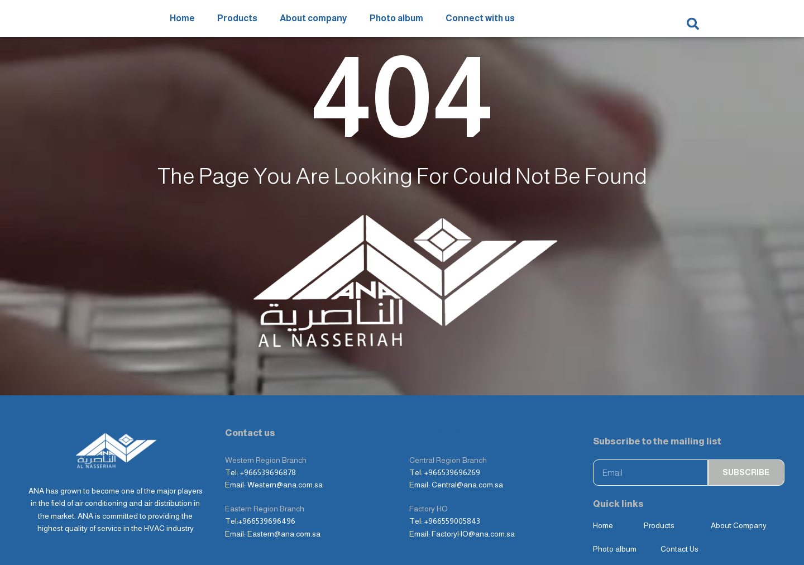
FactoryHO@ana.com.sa (473, 496)
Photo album (396, 23)
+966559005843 (452, 484)
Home (182, 23)
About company (313, 23)
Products (237, 23)
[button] (693, 24)
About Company (739, 488)
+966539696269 (452, 435)
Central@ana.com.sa (467, 448)
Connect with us (480, 23)
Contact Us (679, 511)
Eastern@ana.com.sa (283, 496)
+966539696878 (268, 435)
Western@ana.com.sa (285, 448)
